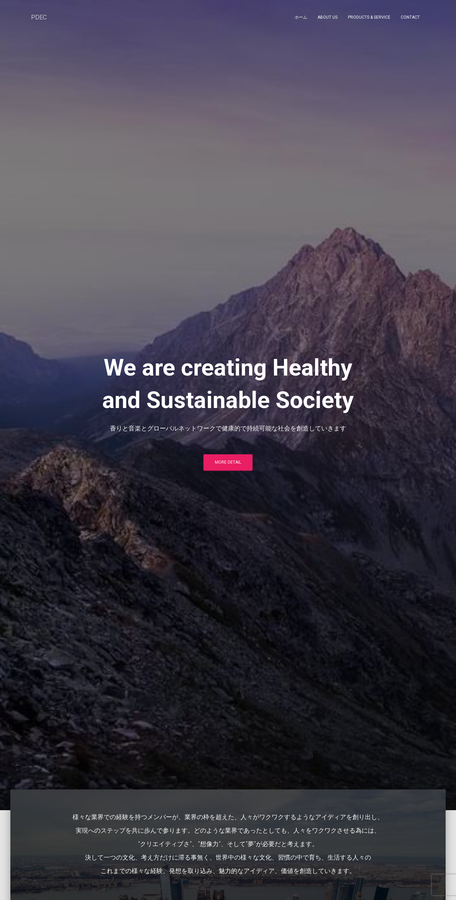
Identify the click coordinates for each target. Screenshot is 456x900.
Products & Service (369, 17)
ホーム (301, 17)
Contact (410, 17)
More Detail (228, 462)
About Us (327, 17)
